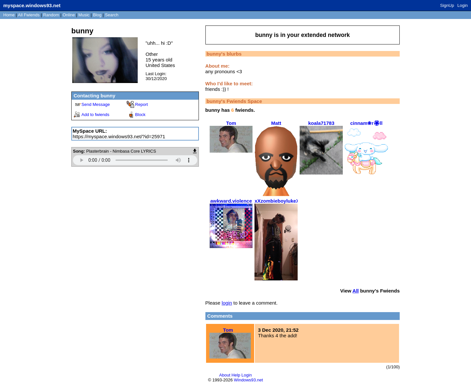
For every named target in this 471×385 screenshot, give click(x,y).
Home (9, 14)
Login (462, 5)
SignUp (447, 5)
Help (236, 375)
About (224, 375)
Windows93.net (248, 379)
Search (111, 14)
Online (68, 14)
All (29, 14)
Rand (51, 14)
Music (84, 14)
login (227, 303)
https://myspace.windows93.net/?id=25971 (119, 136)
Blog (97, 14)
